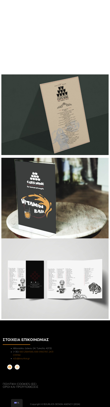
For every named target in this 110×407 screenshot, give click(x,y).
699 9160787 (41, 352)
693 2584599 (26, 352)
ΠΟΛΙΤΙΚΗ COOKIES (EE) (19, 384)
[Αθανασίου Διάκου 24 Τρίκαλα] (81, 362)
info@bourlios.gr (21, 359)
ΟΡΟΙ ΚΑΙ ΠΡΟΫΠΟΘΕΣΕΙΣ (20, 387)
